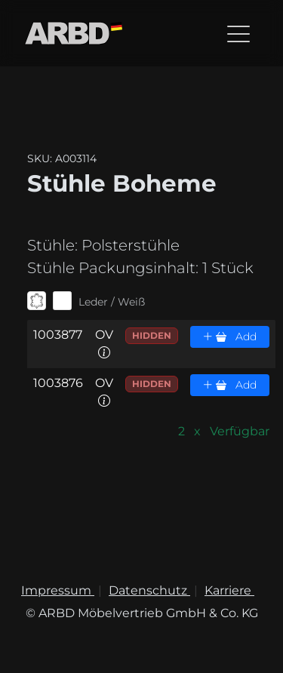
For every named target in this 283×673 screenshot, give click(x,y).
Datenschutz (149, 590)
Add (229, 336)
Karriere (229, 590)
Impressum (57, 590)
